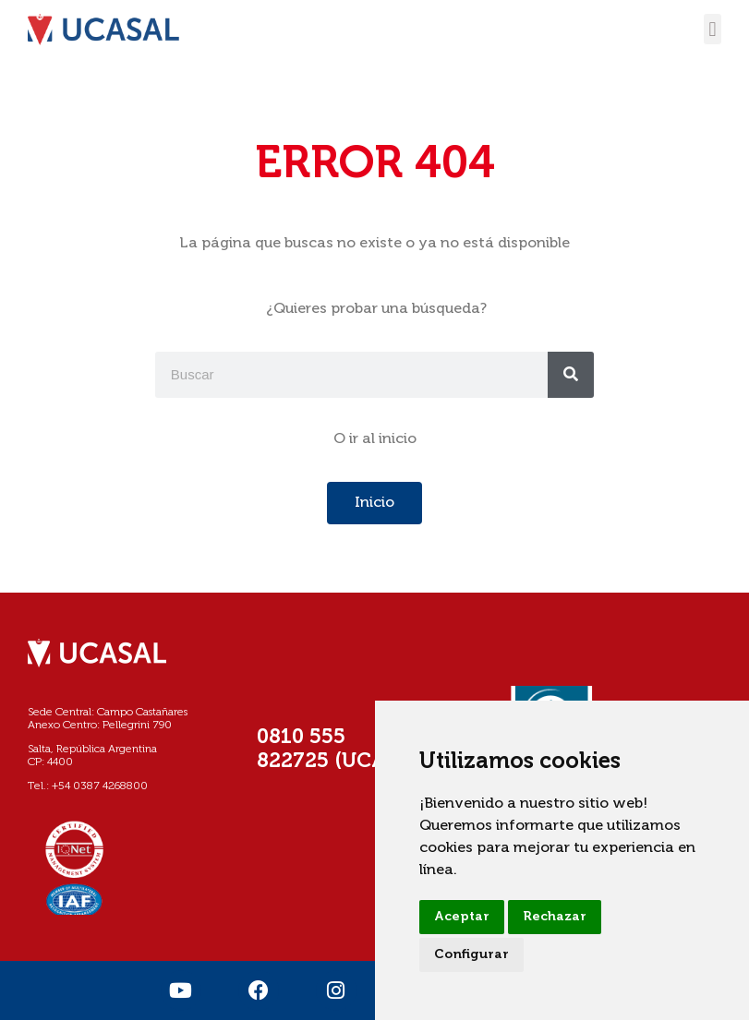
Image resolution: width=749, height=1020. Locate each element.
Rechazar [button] (554, 916)
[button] (712, 29)
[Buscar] (571, 375)
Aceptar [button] (461, 916)
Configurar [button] (471, 954)
